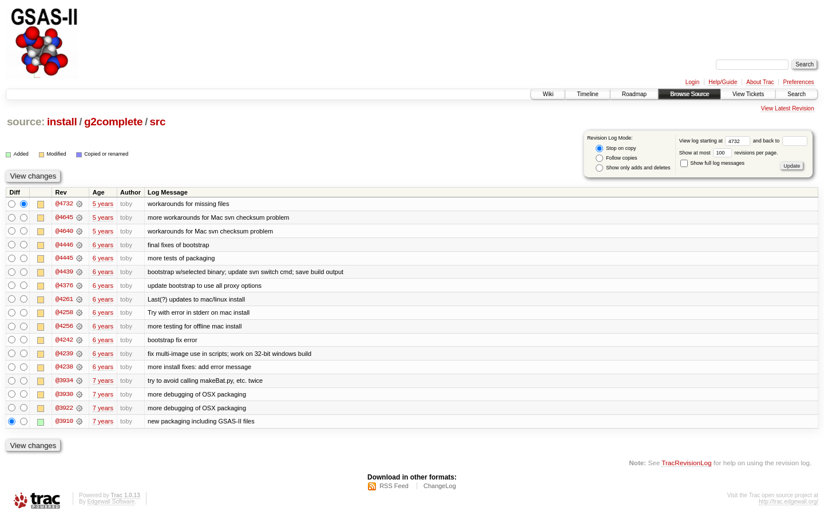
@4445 (64, 258)
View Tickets (748, 94)
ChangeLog (439, 488)
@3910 (64, 423)
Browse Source (689, 94)
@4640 (64, 231)
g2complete (113, 122)
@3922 (64, 409)
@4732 (64, 203)
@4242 (64, 341)
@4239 (64, 354)
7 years (103, 382)
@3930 (64, 396)
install (62, 122)
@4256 (64, 327)
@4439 (64, 272)
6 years (103, 244)
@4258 (64, 313)
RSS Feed (394, 488)
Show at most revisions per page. (728, 153)
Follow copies (616, 158)
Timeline (587, 94)
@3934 (64, 382)
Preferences (798, 82)
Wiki (547, 94)
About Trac (760, 82)
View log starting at (716, 141)
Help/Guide (722, 82)
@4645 (64, 217)
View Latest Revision (787, 108)
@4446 (64, 244)
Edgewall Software (110, 504)
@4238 (64, 368)
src (158, 122)
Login (692, 82)
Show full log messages (712, 163)
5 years (103, 203)
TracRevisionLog (686, 465)
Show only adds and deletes (633, 168)
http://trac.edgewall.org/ (788, 504)
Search (796, 94)
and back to (780, 141)
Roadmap (634, 94)
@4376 (64, 286)
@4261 (64, 299)
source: (26, 122)
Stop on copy (616, 148)
